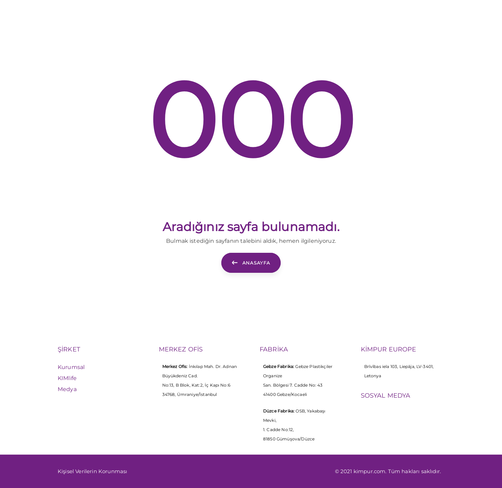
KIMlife (67, 378)
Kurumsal (71, 367)
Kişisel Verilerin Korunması (92, 471)
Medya (67, 389)
